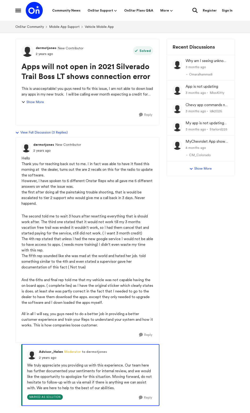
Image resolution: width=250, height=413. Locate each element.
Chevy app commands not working (207, 105)
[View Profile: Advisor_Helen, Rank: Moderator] (32, 354)
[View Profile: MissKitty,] (177, 90)
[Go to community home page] (34, 10)
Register (210, 10)
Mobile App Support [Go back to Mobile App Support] (64, 27)
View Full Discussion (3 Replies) (41, 132)
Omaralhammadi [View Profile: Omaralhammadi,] (200, 74)
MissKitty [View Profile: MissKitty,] (217, 93)
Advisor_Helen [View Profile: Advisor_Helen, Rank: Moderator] (51, 352)
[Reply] (145, 115)
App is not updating (202, 86)
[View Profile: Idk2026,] (177, 108)
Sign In (227, 10)
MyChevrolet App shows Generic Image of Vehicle (207, 141)
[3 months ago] (196, 67)
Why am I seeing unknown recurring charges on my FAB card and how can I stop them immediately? (207, 60)
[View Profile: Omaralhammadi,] (177, 64)
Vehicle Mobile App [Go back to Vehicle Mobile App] (99, 27)
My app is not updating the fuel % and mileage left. (205, 123)
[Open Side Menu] (18, 10)
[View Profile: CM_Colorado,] (177, 145)
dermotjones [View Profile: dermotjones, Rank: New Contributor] (46, 48)
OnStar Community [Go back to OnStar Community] (29, 27)
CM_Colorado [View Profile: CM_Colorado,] (200, 155)
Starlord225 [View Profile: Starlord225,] (218, 129)
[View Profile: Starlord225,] (177, 126)
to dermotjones (94, 352)
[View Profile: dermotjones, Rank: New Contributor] (27, 51)
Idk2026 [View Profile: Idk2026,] (216, 111)
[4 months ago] (196, 147)
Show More (32, 102)
